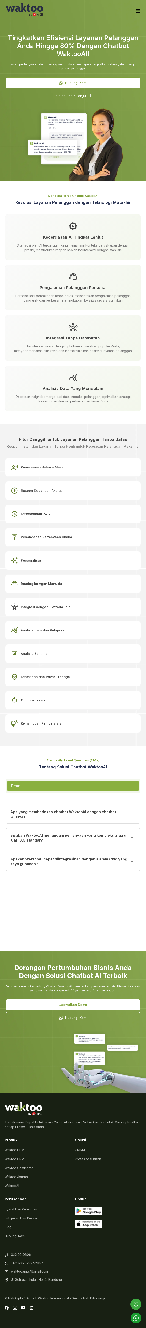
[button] (73, 82)
